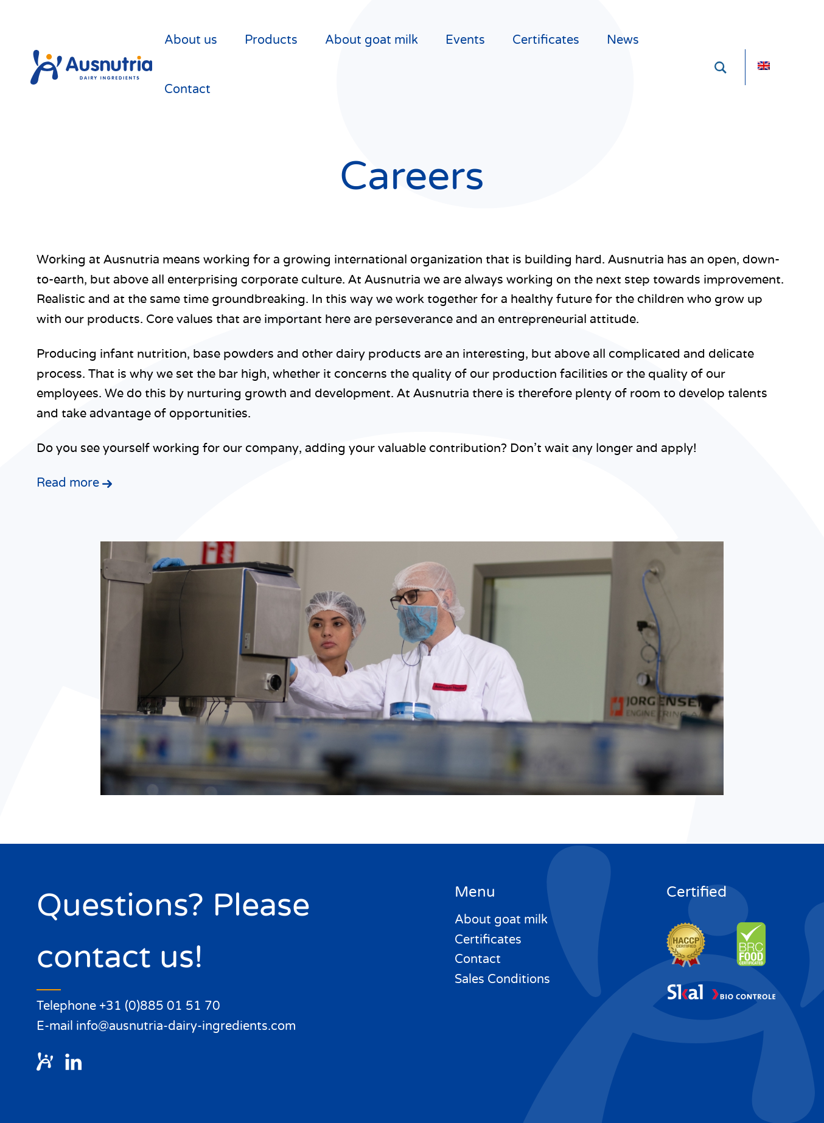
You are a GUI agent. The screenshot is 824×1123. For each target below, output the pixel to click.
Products (271, 40)
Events (465, 40)
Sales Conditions (502, 979)
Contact (187, 89)
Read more (74, 483)
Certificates (545, 40)
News (623, 40)
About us (190, 40)
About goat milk (371, 40)
